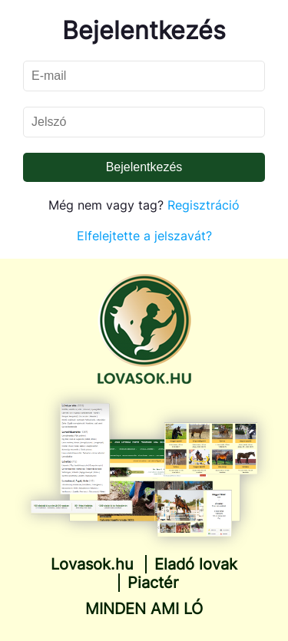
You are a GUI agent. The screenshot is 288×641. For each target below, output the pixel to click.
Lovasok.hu (92, 564)
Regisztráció (203, 205)
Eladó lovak (195, 564)
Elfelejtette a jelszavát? (144, 235)
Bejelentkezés (144, 166)
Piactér (152, 582)
